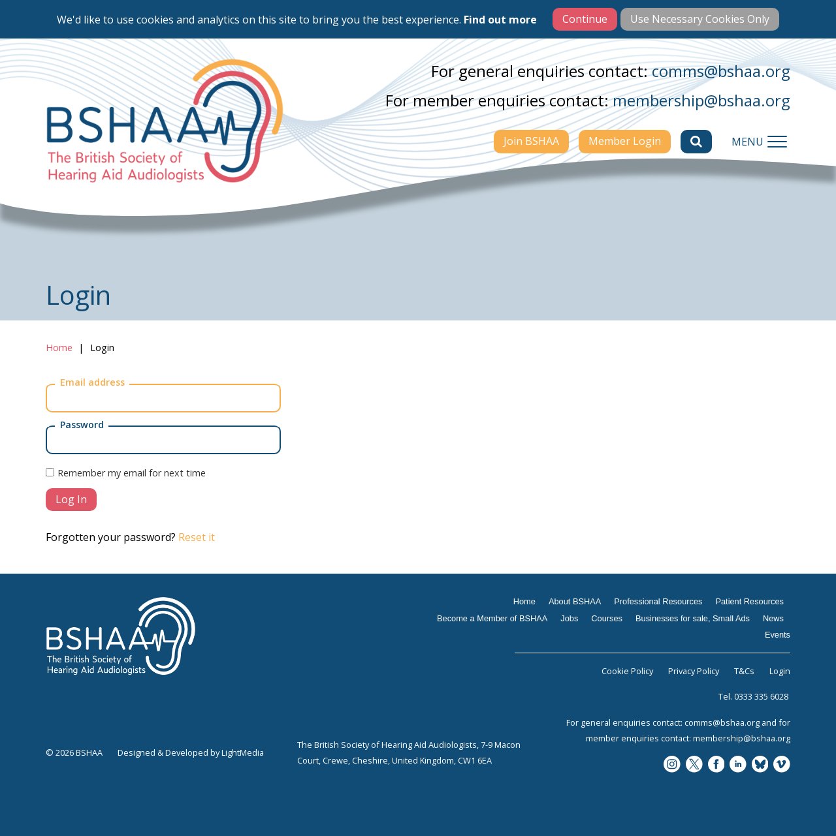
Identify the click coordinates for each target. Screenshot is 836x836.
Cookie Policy (627, 671)
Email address (92, 382)
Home (59, 347)
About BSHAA (575, 601)
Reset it (196, 537)
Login (779, 671)
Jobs (569, 618)
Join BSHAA (531, 141)
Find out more (500, 19)
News (773, 618)
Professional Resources (658, 601)
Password (82, 424)
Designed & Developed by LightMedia (191, 752)
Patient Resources (749, 601)
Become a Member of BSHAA (492, 618)
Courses (606, 618)
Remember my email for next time (131, 473)
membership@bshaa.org (701, 100)
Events (777, 635)
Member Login (624, 141)
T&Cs (744, 671)
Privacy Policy (693, 671)
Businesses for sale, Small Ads (692, 618)
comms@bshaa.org (721, 71)
